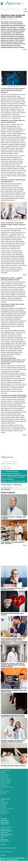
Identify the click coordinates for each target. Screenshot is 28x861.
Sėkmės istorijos (5, 841)
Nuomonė (3, 855)
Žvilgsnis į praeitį (5, 822)
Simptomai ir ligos (5, 798)
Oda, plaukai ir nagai (5, 785)
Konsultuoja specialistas (8, 848)
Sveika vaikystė (4, 820)
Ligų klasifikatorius (18, 858)
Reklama (25, 11)
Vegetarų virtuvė (5, 836)
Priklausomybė (4, 809)
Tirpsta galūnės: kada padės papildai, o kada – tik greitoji (13, 542)
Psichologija (4, 818)
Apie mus (8, 858)
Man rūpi (10, 477)
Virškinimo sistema (4, 776)
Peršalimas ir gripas (4, 803)
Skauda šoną (3, 807)
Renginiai (3, 844)
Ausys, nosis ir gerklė (5, 791)
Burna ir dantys (4, 792)
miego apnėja (14, 471)
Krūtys (2, 788)
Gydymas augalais (5, 829)
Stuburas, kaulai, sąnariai (6, 781)
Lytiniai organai (4, 784)
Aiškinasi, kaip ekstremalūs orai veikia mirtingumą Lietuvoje (13, 589)
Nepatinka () (14, 463)
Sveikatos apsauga (6, 851)
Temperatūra (3, 804)
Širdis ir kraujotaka (19, 477)
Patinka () (5, 463)
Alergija (2, 800)
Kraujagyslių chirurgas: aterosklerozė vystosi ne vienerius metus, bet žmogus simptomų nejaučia (13, 665)
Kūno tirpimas (3, 805)
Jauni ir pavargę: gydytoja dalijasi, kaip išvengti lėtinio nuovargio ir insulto (13, 639)
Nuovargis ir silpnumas (5, 812)
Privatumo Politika (12, 859)
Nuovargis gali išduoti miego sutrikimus (13, 765)
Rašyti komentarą (18, 484)
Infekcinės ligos (4, 813)
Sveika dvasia (4, 839)
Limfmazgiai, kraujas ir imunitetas (7, 787)
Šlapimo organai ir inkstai (6, 780)
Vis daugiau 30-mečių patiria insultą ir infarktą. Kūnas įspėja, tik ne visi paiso (13, 716)
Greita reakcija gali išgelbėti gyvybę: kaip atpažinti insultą (13, 690)
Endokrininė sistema (5, 777)
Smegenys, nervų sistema (8, 481)
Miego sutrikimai (4, 811)
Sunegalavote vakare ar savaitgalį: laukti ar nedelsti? (13, 517)
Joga (2, 837)
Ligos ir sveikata (20, 481)
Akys (2, 789)
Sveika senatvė (4, 823)
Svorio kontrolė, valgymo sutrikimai (7, 808)
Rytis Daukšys (16, 473)
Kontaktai (3, 859)
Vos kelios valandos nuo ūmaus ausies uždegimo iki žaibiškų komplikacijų (13, 741)
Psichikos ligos (4, 793)
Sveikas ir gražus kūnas (6, 834)
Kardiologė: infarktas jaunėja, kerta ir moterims (12, 614)
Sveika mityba (4, 832)
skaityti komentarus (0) (7, 484)
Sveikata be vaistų (6, 827)
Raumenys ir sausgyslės (5, 783)
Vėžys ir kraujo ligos (5, 801)
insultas (8, 471)
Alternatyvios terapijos (6, 830)
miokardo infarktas (6, 473)
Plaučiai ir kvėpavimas (7, 479)
